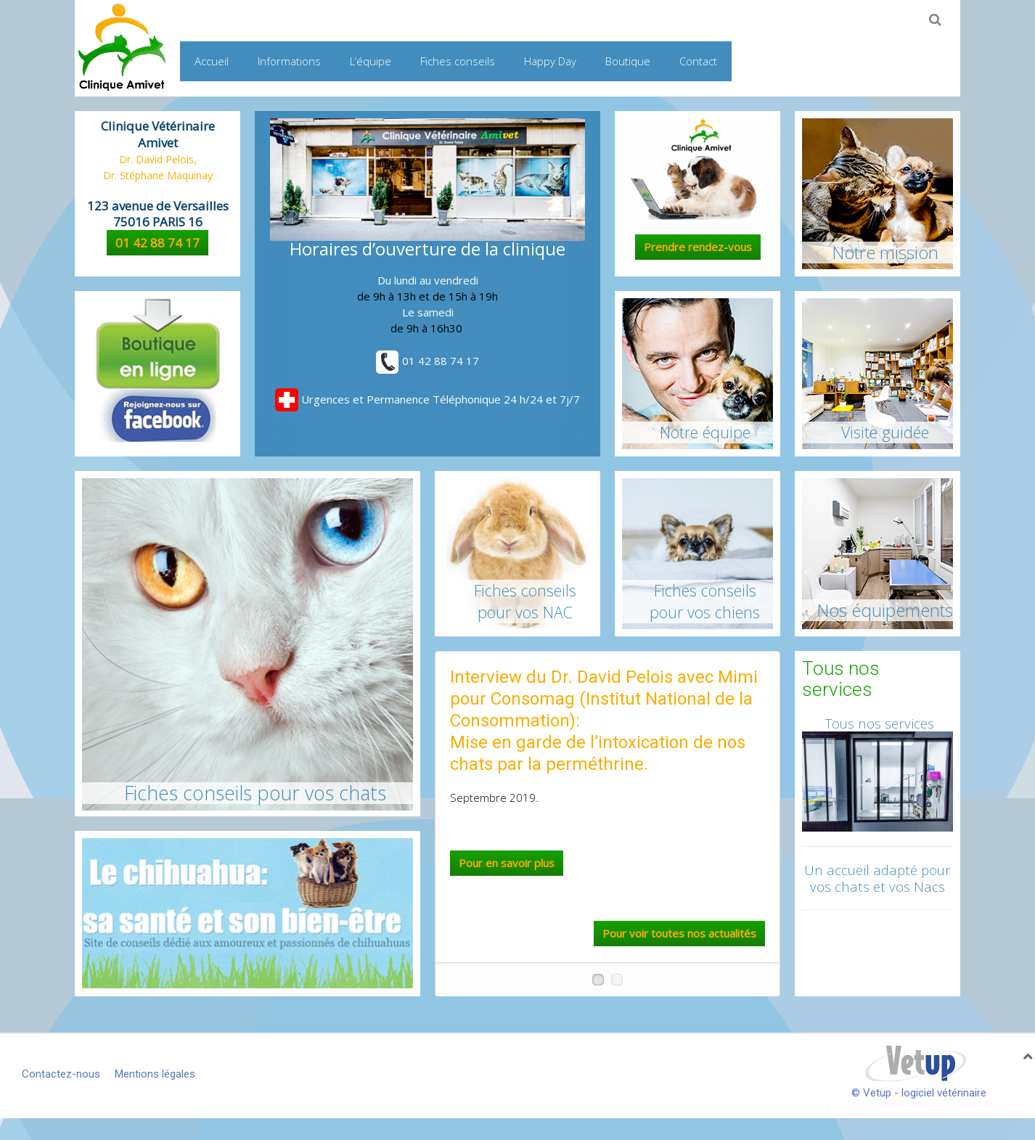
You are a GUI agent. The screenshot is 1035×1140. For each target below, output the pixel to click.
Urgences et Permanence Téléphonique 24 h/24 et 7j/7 (427, 399)
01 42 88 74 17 (157, 242)
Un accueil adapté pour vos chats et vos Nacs (877, 878)
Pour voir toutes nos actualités (679, 933)
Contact (698, 61)
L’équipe (370, 61)
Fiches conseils (457, 61)
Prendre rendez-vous (698, 246)
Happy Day (550, 61)
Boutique (627, 61)
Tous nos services (878, 723)
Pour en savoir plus (507, 863)
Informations (289, 61)
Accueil (212, 61)
